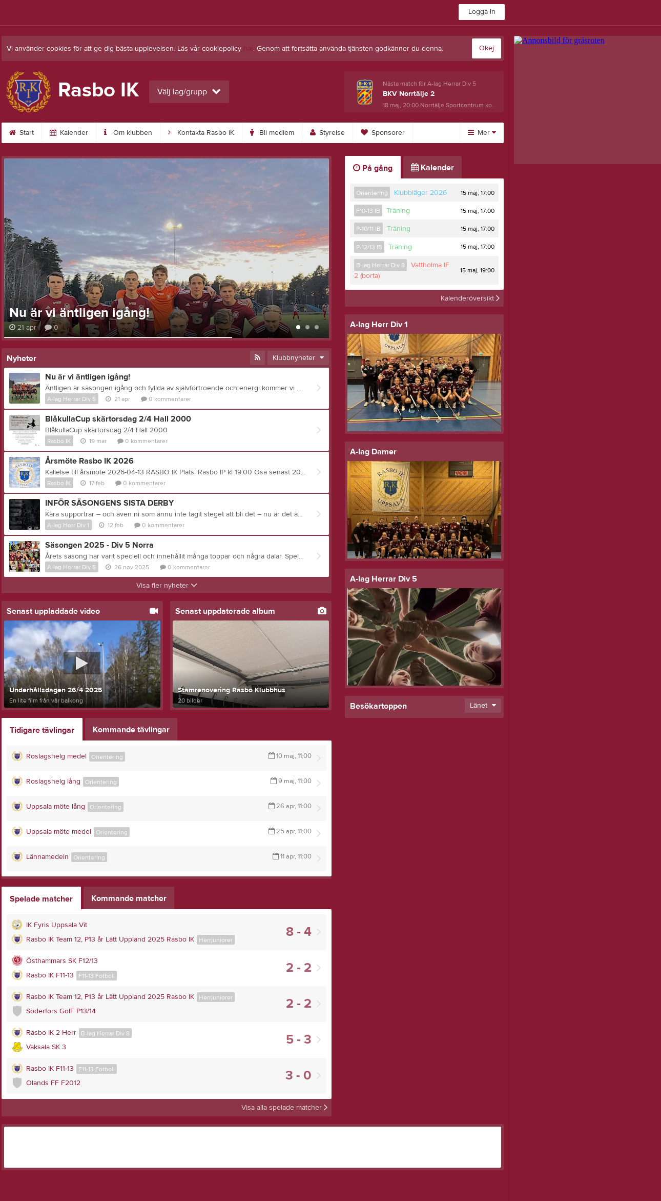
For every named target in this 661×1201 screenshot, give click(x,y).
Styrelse (327, 132)
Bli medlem (272, 132)
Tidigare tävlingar (42, 730)
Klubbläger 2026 (420, 192)
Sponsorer (383, 132)
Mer (482, 132)
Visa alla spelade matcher (284, 1107)
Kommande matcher (129, 898)
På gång (373, 168)
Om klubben (128, 132)
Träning (398, 210)
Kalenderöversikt (470, 298)
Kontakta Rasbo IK (201, 132)
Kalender (69, 132)
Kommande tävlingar (131, 730)
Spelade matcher (41, 899)
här (248, 48)
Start (21, 132)
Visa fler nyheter (166, 585)
